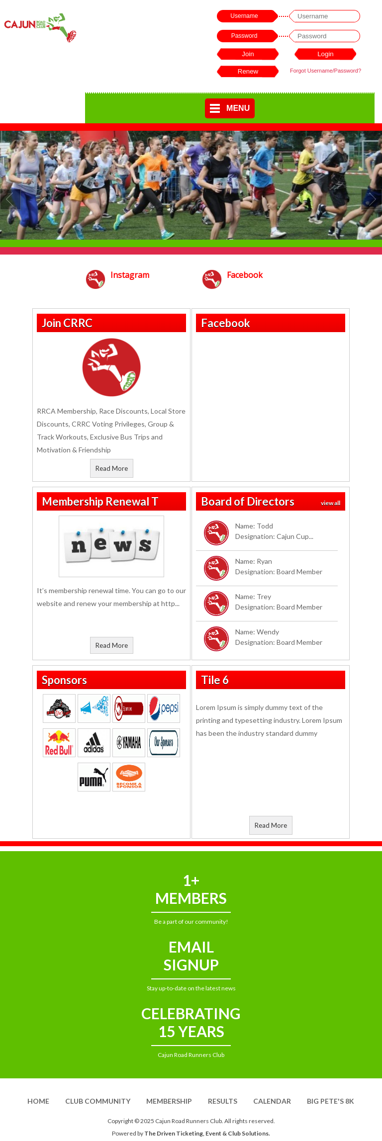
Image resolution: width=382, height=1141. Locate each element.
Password (244, 35)
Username (244, 15)
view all (330, 503)
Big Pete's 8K (330, 1101)
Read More (112, 468)
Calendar (272, 1101)
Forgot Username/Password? (325, 71)
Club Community (97, 1101)
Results (222, 1101)
